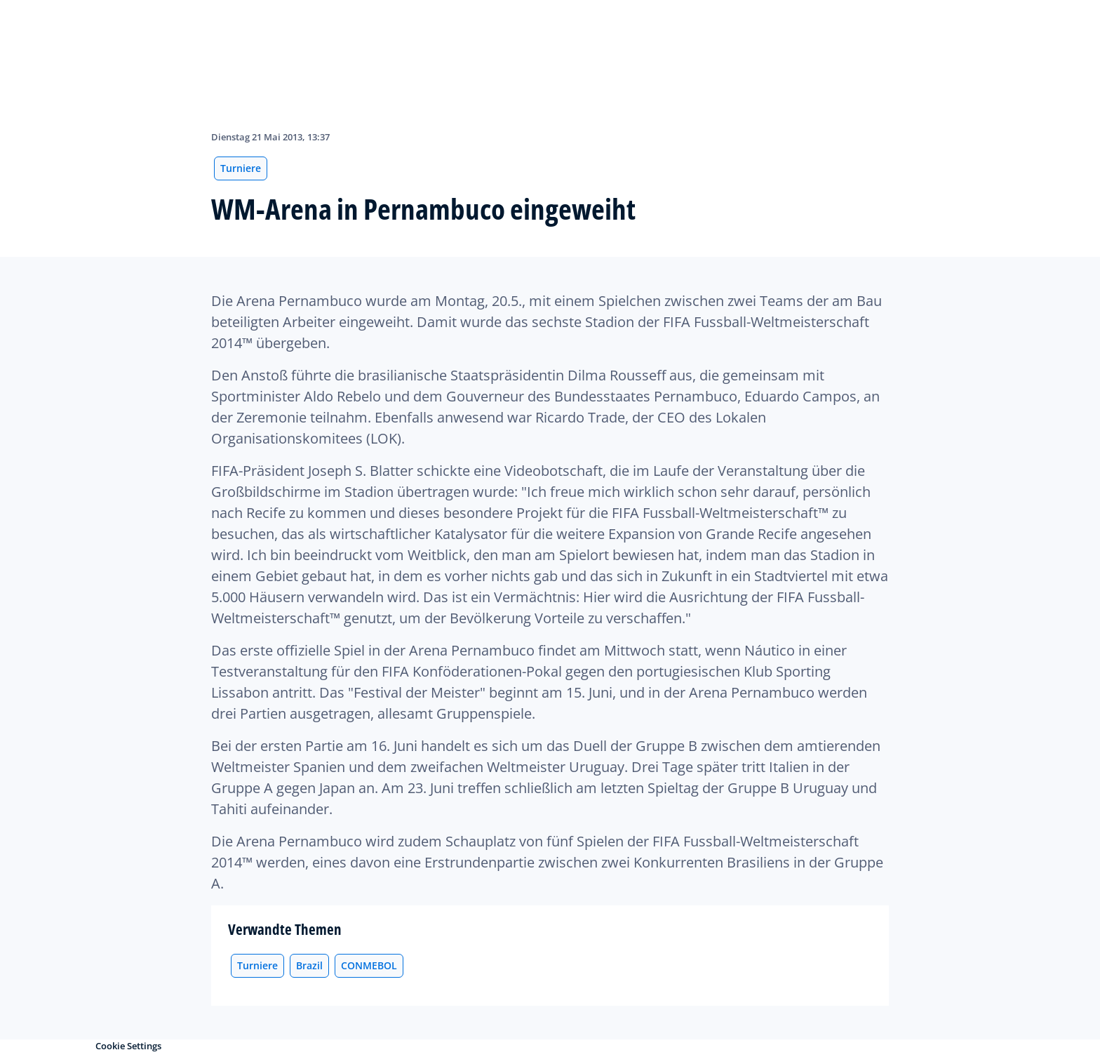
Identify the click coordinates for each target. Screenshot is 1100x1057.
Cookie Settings (128, 1045)
